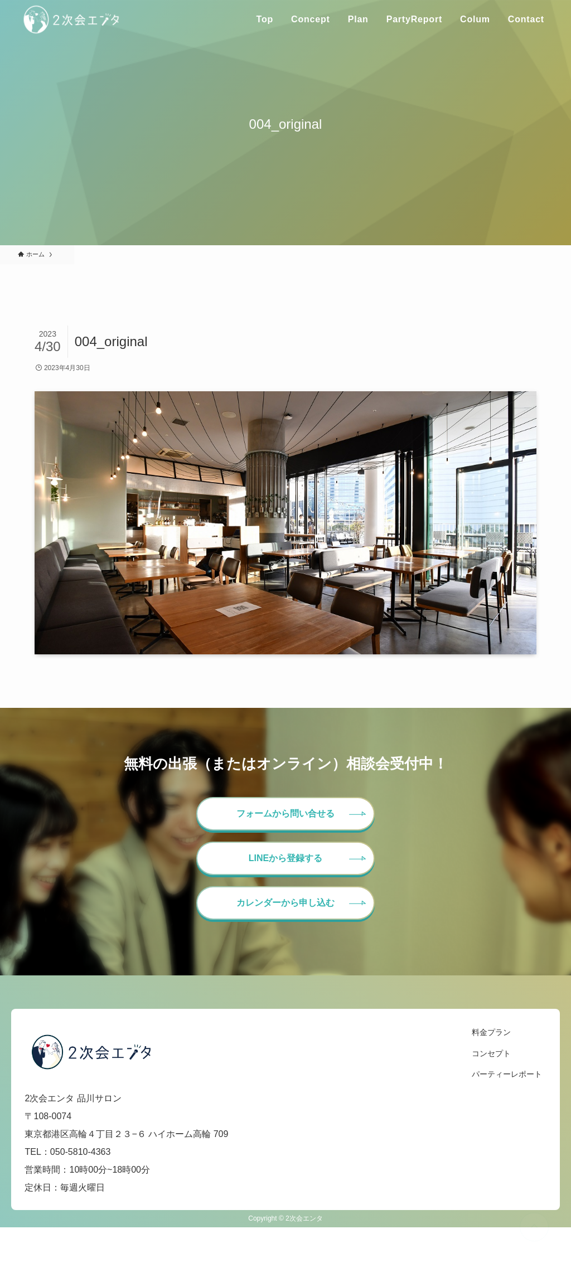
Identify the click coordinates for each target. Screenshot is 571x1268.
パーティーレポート (507, 1074)
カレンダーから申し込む (285, 902)
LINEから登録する (285, 858)
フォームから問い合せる (285, 813)
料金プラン (491, 1032)
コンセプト (491, 1053)
